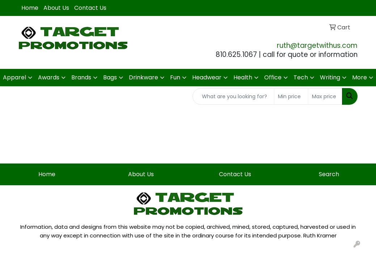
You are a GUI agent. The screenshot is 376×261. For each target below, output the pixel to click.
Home (29, 8)
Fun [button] (175, 77)
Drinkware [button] (143, 77)
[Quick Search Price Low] (291, 96)
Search (329, 174)
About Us (56, 8)
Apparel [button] (14, 77)
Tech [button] (300, 77)
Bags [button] (110, 77)
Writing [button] (330, 77)
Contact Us (90, 8)
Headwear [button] (206, 77)
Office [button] (273, 77)
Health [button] (242, 77)
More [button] (359, 77)
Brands (81, 77)
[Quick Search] (233, 96)
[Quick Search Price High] (325, 96)
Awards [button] (48, 77)
